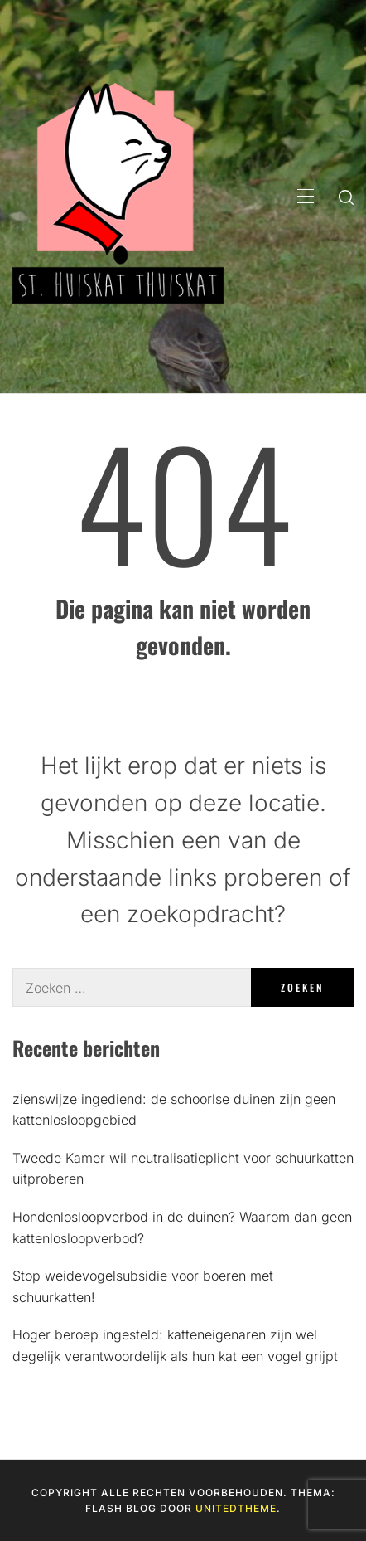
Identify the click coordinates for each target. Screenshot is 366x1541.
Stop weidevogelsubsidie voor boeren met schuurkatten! (142, 1286)
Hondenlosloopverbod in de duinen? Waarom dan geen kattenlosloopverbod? (182, 1227)
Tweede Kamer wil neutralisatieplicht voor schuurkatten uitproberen (183, 1169)
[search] (346, 196)
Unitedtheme (236, 1508)
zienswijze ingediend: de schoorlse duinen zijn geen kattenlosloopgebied (173, 1110)
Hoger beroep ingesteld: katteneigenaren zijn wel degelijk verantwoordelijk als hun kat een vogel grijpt (175, 1345)
